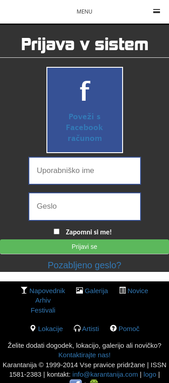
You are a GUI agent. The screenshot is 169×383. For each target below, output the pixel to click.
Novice (138, 290)
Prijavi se (84, 246)
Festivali (43, 310)
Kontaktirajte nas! (85, 355)
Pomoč (129, 328)
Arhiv (42, 300)
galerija (96, 290)
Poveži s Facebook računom (84, 128)
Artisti (90, 328)
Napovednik (47, 290)
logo (149, 374)
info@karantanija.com (105, 374)
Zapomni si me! (89, 232)
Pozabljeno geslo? (84, 265)
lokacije (50, 328)
